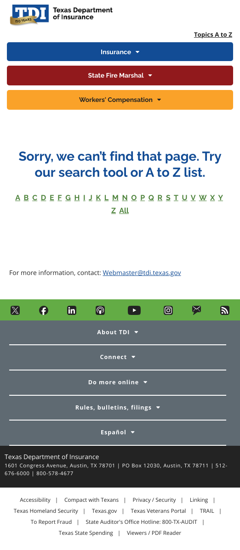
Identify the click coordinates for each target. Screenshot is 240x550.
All (124, 210)
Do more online (113, 382)
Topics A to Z (213, 34)
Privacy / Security (154, 500)
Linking (199, 500)
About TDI (113, 332)
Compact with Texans (91, 500)
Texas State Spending (86, 533)
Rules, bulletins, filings (113, 407)
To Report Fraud (51, 522)
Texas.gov (104, 511)
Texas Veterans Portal (158, 511)
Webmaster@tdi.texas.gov (142, 273)
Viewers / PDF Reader (154, 533)
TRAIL (207, 511)
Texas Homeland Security (46, 511)
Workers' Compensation (116, 100)
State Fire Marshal (116, 75)
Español (113, 432)
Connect (113, 357)
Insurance (116, 52)
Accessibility (35, 500)
